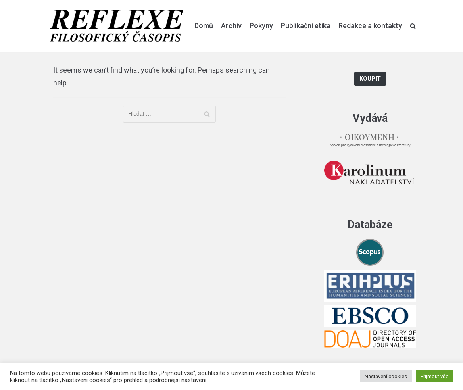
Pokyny (261, 25)
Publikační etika (305, 25)
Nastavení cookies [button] (386, 376)
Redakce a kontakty (370, 25)
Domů (203, 25)
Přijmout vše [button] (434, 376)
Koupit (370, 78)
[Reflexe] (116, 26)
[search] (413, 25)
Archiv (231, 25)
